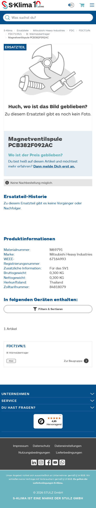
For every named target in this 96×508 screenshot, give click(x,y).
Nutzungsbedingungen (34, 452)
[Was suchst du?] (48, 17)
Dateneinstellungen (68, 445)
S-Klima (8, 30)
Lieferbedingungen (69, 452)
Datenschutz (41, 445)
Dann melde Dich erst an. (54, 166)
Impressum (20, 445)
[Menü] (60, 416)
